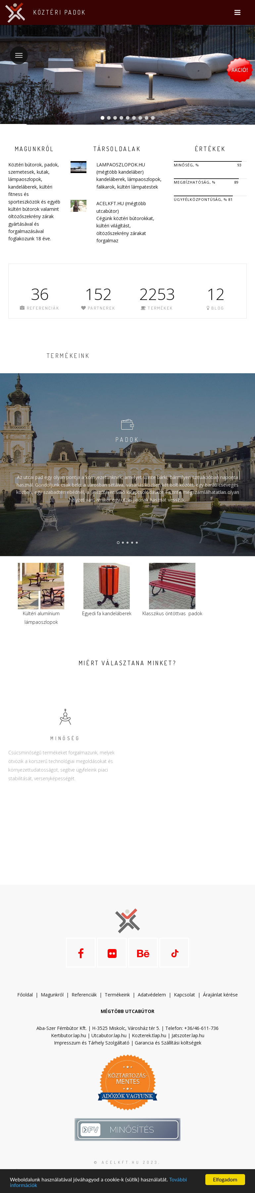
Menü (16, 51)
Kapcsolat (184, 994)
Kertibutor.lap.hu (68, 1035)
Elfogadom (225, 1179)
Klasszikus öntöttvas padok (172, 613)
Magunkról (52, 994)
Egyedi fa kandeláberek (106, 613)
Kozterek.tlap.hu (149, 1035)
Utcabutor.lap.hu (109, 1035)
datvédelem (155, 994)
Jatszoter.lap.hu (188, 1035)
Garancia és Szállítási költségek (168, 1043)
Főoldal (25, 994)
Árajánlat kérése (220, 994)
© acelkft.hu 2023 (126, 1162)
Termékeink (117, 994)
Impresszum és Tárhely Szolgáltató (91, 1043)
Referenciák (84, 994)
